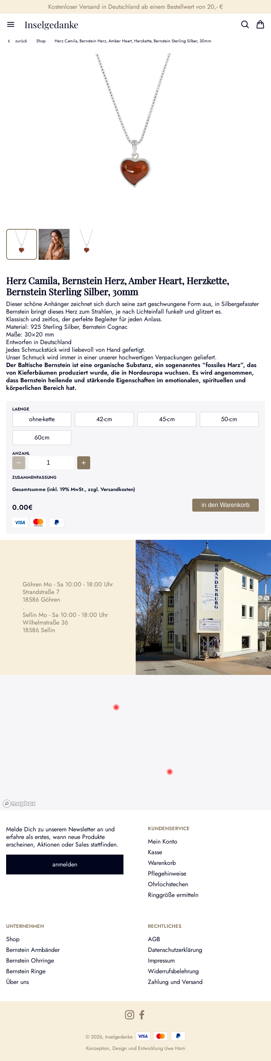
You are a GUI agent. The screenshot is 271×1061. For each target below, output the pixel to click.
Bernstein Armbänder (33, 949)
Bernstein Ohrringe (30, 960)
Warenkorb (162, 862)
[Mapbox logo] (19, 803)
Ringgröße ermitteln (173, 894)
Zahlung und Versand (175, 981)
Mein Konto (162, 841)
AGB (154, 939)
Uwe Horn (174, 1048)
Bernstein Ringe (25, 971)
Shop (40, 41)
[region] (135, 742)
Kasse (155, 852)
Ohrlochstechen (168, 884)
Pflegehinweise (167, 873)
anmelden (64, 864)
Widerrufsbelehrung (173, 971)
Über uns (17, 981)
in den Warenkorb (225, 505)
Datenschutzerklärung (175, 949)
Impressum (161, 960)
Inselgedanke (51, 24)
